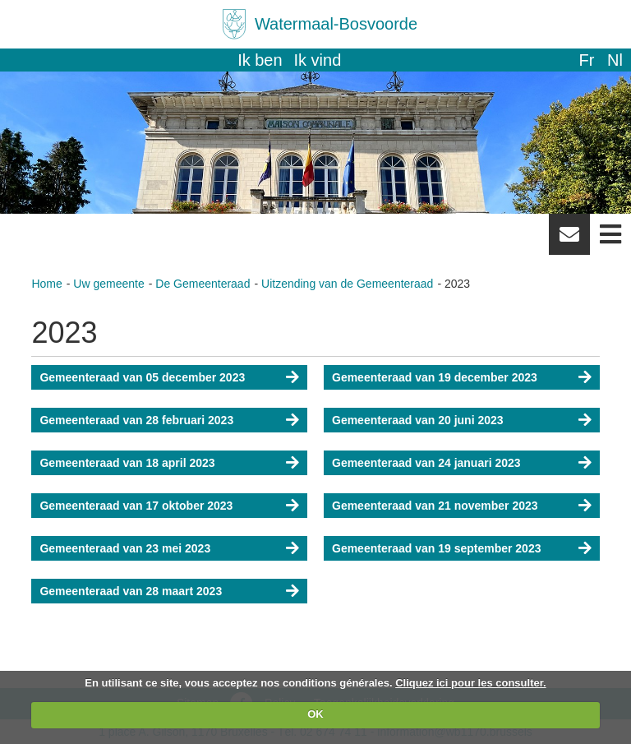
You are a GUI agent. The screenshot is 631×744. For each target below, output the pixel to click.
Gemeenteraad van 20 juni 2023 (418, 420)
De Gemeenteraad (202, 283)
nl (615, 60)
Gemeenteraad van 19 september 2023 (436, 548)
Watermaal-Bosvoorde (336, 24)
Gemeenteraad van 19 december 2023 (434, 377)
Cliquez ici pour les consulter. (470, 683)
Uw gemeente (108, 283)
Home (46, 283)
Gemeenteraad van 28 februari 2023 (136, 420)
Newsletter (569, 240)
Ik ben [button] (259, 60)
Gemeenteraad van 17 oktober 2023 (136, 505)
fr (586, 60)
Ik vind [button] (318, 60)
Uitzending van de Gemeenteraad (347, 283)
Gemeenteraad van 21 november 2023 (435, 505)
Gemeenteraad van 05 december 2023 (142, 377)
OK (315, 714)
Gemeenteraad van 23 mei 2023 (124, 548)
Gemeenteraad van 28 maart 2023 (130, 591)
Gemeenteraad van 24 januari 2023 (426, 462)
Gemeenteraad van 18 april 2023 (126, 462)
